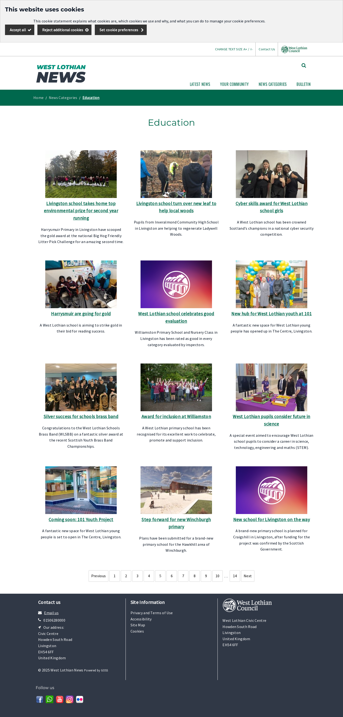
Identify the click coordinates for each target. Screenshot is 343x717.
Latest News (200, 84)
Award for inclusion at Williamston (176, 416)
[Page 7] (183, 576)
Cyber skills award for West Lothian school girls (272, 207)
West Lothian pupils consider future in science (271, 420)
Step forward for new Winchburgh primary (176, 523)
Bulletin (304, 84)
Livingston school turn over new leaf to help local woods (176, 207)
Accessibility (141, 619)
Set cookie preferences (119, 29)
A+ (245, 49)
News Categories (273, 84)
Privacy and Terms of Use (152, 612)
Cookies (137, 631)
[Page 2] (126, 576)
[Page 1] (114, 576)
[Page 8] (194, 576)
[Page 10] (217, 576)
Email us (51, 612)
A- (251, 49)
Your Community (234, 84)
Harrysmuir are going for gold (81, 314)
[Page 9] (206, 576)
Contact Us (267, 49)
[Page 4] (149, 576)
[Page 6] (171, 576)
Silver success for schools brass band (81, 416)
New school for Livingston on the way (271, 519)
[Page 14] (235, 576)
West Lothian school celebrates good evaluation (176, 317)
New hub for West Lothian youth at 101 (271, 314)
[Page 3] (137, 576)
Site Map (138, 625)
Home (38, 97)
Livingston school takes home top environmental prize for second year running (81, 211)
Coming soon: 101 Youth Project (81, 519)
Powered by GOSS (96, 670)
